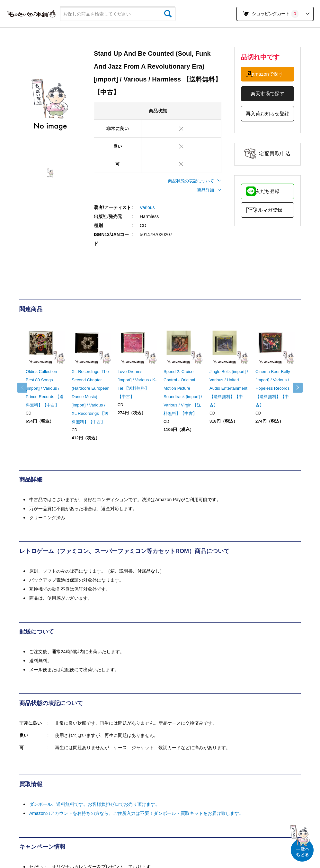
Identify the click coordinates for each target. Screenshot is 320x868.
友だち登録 (267, 191)
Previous (25, 387)
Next (294, 387)
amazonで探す (267, 74)
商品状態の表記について (194, 180)
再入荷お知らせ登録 (267, 113)
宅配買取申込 (275, 153)
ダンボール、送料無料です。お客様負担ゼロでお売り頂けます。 (94, 804)
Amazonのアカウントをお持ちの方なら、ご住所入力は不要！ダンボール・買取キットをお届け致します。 (136, 813)
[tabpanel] (50, 105)
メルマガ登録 (267, 210)
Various (147, 207)
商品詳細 (209, 190)
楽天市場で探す (267, 93)
